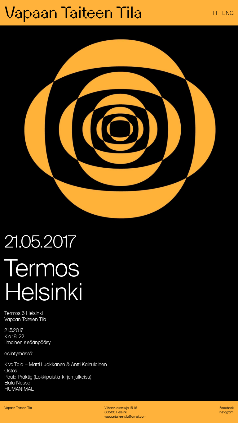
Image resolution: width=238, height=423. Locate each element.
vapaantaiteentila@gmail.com (125, 416)
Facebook (226, 408)
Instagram (226, 412)
